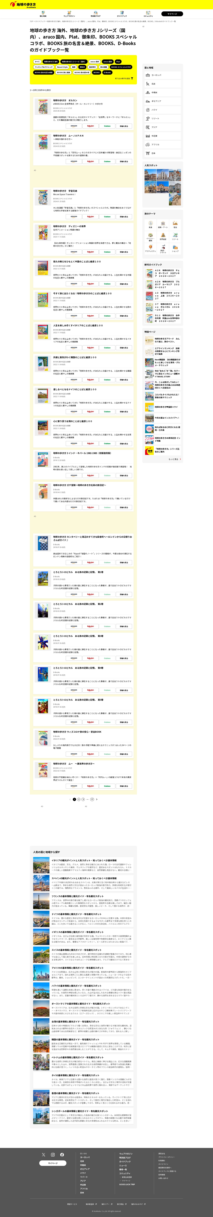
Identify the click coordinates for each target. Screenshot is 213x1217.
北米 (150, 84)
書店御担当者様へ (164, 1167)
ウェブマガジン (69, 16)
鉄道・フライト (163, 251)
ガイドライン (163, 1164)
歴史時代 (92, 67)
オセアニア (153, 101)
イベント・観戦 (150, 239)
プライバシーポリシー (166, 1157)
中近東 (151, 136)
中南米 (151, 92)
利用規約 (161, 1160)
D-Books (107, 72)
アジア (151, 127)
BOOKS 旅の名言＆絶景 (44, 72)
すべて (37, 61)
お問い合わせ (163, 1178)
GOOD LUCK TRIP (127, 1184)
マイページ (172, 13)
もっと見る (173, 459)
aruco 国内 (108, 61)
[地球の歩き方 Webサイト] (23, 4)
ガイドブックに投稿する (167, 1171)
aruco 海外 (94, 61)
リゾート (152, 118)
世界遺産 (163, 239)
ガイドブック (122, 16)
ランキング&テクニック (44, 67)
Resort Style (62, 67)
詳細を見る (124, 126)
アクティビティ (150, 251)
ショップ (175, 251)
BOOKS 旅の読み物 (82, 72)
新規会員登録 (127, 1177)
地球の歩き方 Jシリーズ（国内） (74, 61)
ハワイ (151, 110)
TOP (31, 21)
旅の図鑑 (103, 67)
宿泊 (175, 227)
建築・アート (163, 227)
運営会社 (161, 1153)
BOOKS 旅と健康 (63, 72)
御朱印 (82, 67)
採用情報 (161, 1174)
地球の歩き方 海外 (51, 61)
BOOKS (97, 72)
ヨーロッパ (153, 75)
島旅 (73, 67)
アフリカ (152, 144)
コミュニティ (148, 16)
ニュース (123, 1165)
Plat (118, 61)
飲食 (150, 227)
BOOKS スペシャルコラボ (121, 67)
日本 (150, 153)
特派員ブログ (96, 16)
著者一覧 (123, 1169)
